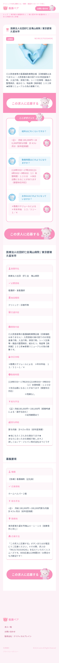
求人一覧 (8, 627)
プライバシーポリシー (10, 651)
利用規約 (6, 648)
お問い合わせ (10, 631)
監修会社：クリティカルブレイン (18, 636)
